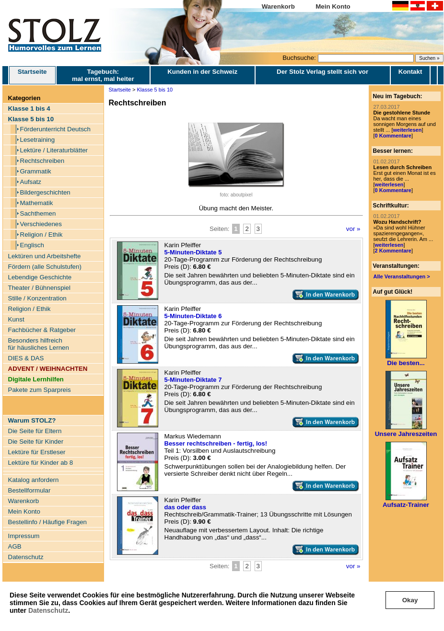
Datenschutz (48, 610)
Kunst (16, 319)
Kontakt (410, 71)
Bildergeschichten (45, 192)
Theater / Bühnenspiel (39, 287)
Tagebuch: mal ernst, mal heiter (103, 75)
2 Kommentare (393, 250)
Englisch (32, 245)
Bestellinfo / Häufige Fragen (47, 522)
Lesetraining (37, 139)
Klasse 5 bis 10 (155, 89)
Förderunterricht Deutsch (55, 129)
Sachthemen (38, 213)
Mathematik (36, 203)
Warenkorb (278, 6)
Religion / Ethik (41, 234)
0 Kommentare (393, 135)
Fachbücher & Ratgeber (42, 329)
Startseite (32, 75)
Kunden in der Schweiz (202, 71)
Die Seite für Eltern (35, 431)
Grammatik (35, 171)
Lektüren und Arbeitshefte (44, 256)
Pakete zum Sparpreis (39, 389)
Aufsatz (30, 181)
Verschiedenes (41, 224)
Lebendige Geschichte (40, 277)
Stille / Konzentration (37, 298)
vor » (353, 228)
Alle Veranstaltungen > (402, 276)
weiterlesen (407, 130)
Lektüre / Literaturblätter (54, 150)
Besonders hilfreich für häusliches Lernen (38, 344)
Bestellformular (29, 490)
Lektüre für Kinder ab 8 (40, 462)
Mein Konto (333, 6)
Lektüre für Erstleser (37, 452)
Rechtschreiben (42, 160)
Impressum (24, 535)
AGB (15, 546)
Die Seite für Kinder (36, 441)
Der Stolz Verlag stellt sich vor (322, 71)
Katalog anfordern (33, 479)
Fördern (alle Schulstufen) (45, 266)
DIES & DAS (26, 358)
